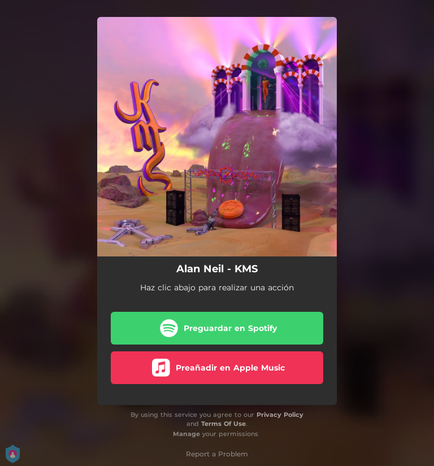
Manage (186, 434)
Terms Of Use (223, 424)
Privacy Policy (280, 415)
